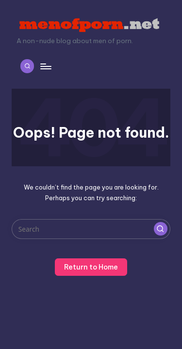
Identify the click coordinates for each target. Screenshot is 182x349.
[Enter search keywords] (91, 229)
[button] (160, 229)
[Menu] (45, 66)
